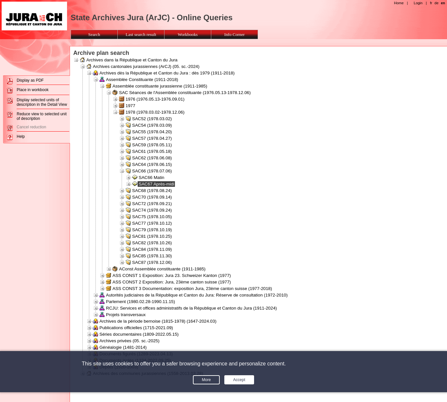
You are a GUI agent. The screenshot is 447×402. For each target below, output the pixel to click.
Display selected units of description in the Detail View (42, 102)
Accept (239, 380)
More (206, 380)
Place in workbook (32, 90)
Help (21, 136)
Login (418, 3)
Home (399, 3)
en (443, 3)
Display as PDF (30, 80)
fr (431, 3)
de (436, 3)
